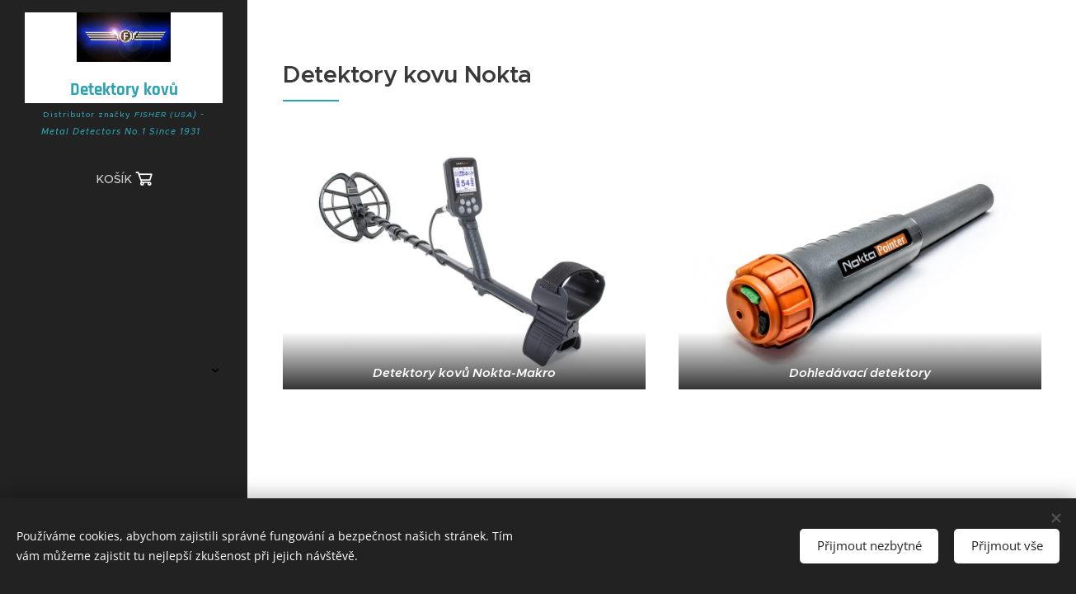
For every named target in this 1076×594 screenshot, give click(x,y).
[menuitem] (123, 229)
